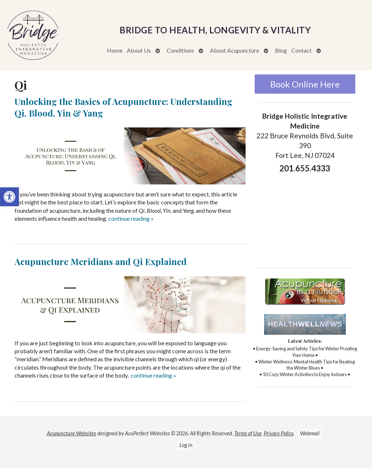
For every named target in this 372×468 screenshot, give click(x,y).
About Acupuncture (234, 50)
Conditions (180, 50)
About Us (139, 50)
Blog (281, 50)
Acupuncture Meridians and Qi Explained (101, 261)
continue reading (131, 218)
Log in (186, 445)
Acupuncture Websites (71, 433)
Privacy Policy (278, 433)
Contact (301, 50)
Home (114, 50)
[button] (9, 196)
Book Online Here (305, 84)
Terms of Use (248, 433)
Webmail (309, 433)
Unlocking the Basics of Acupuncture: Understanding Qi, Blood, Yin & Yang (123, 106)
